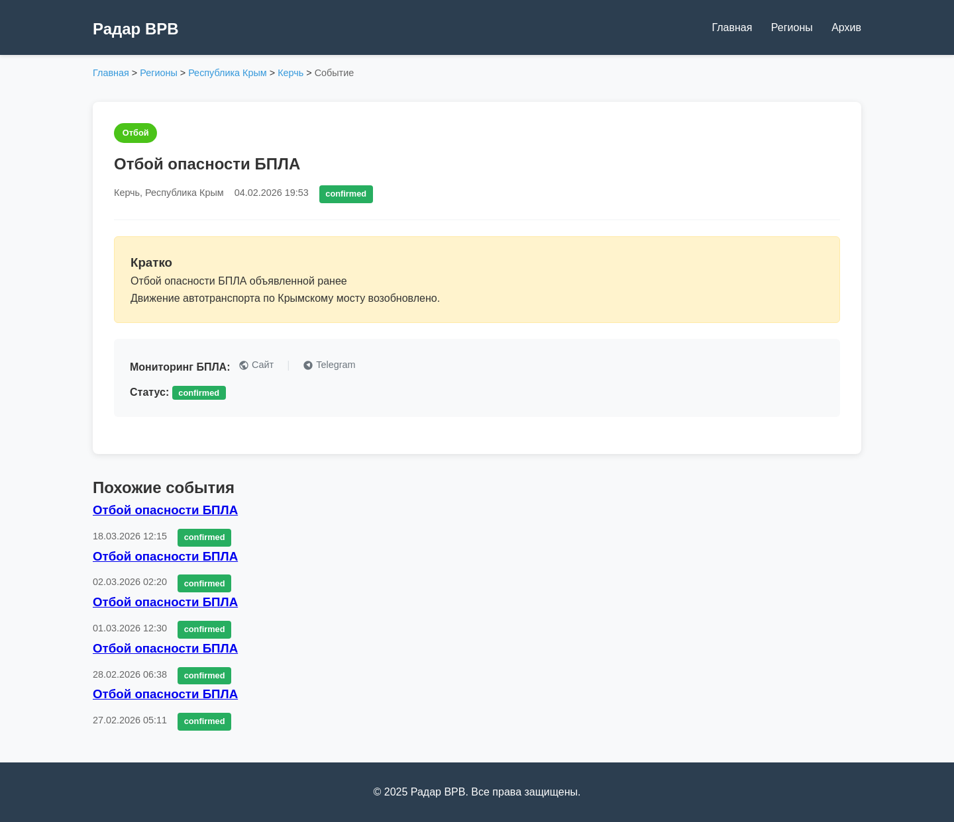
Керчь (290, 73)
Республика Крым (227, 73)
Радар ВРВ (136, 29)
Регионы (792, 27)
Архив (846, 27)
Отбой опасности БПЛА (165, 510)
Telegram (329, 365)
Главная (732, 27)
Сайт (256, 365)
